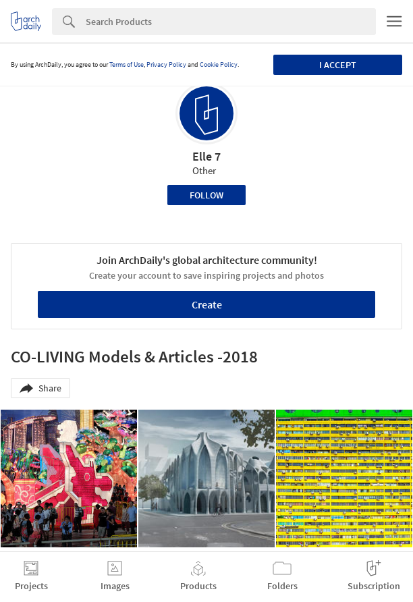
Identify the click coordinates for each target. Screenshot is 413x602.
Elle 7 (206, 156)
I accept (337, 65)
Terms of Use (126, 64)
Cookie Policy (219, 64)
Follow (206, 195)
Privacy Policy (166, 64)
